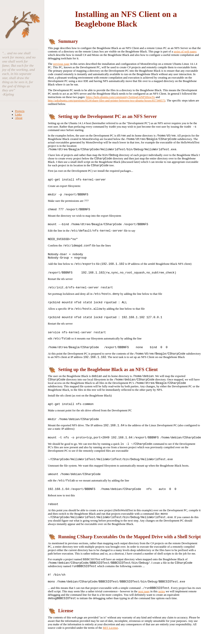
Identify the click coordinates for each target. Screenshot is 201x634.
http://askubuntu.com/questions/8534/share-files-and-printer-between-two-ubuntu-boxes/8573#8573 (106, 100)
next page (143, 591)
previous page (61, 64)
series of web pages (185, 51)
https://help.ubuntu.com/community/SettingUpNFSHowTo (120, 97)
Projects (20, 111)
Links (18, 114)
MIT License (110, 627)
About (18, 118)
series (161, 591)
